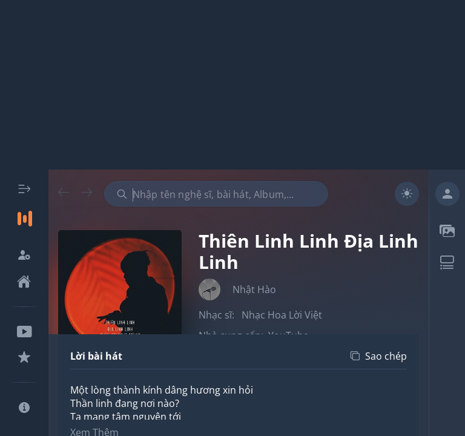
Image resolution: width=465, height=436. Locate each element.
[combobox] (216, 193)
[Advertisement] (232, 85)
